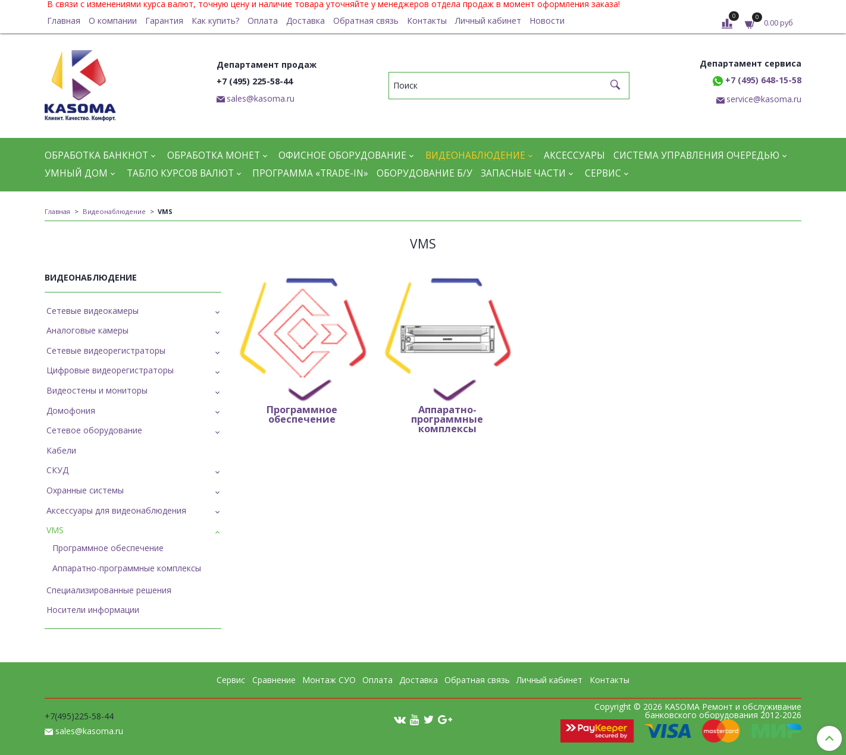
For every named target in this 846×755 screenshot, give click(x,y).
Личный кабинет (488, 20)
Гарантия (164, 20)
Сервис (603, 173)
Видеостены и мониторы (97, 390)
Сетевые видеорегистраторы (105, 350)
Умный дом (76, 173)
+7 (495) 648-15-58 (757, 80)
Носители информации (92, 609)
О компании (113, 20)
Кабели (61, 450)
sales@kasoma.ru (260, 98)
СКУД (57, 470)
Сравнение (274, 679)
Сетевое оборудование (94, 430)
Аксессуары (574, 155)
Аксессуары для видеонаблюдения (116, 510)
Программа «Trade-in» (310, 173)
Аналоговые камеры (87, 330)
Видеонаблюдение (475, 155)
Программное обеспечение (108, 547)
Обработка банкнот (96, 155)
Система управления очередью (696, 155)
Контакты (427, 20)
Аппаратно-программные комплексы (126, 568)
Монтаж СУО (329, 679)
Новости (547, 20)
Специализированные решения (108, 590)
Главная (63, 20)
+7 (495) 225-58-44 (255, 81)
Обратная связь (366, 20)
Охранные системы (85, 490)
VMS (55, 530)
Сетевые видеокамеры (92, 310)
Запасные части (523, 173)
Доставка (305, 20)
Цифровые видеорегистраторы (110, 370)
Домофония (70, 410)
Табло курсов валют (180, 173)
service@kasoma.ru (763, 99)
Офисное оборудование (342, 155)
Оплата (262, 20)
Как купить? (215, 20)
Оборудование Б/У (424, 173)
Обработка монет (213, 155)
